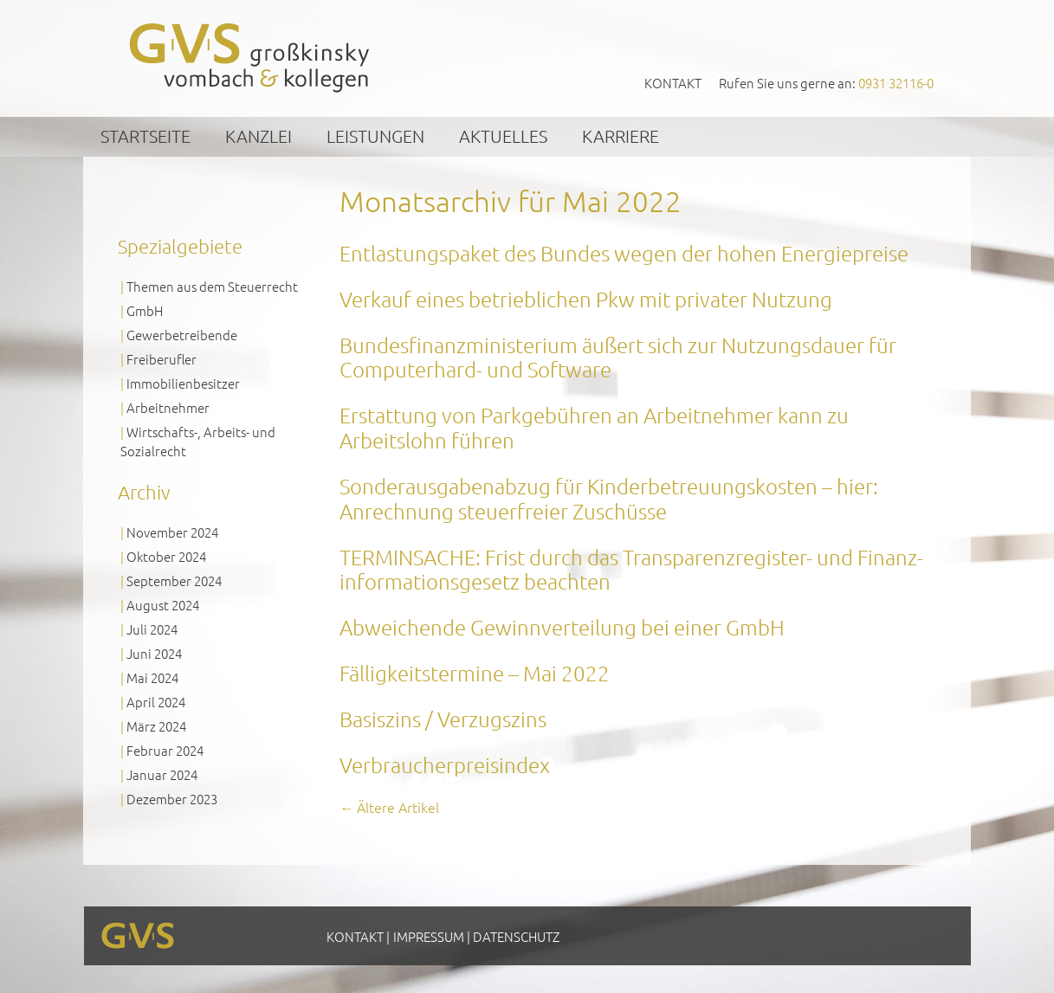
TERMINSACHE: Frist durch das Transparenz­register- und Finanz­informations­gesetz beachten (631, 569)
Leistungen (375, 136)
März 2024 (156, 726)
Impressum (428, 936)
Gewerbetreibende (181, 335)
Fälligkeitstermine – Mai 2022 (474, 673)
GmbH (144, 310)
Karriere (620, 136)
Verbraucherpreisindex (444, 764)
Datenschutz (516, 936)
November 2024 (172, 532)
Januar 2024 (161, 774)
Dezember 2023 (171, 799)
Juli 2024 (152, 629)
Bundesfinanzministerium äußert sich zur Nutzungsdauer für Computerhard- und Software (620, 357)
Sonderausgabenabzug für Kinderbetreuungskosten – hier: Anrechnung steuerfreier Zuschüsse (608, 498)
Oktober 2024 (166, 556)
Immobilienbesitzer (183, 383)
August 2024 (162, 605)
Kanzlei (258, 136)
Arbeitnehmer (168, 407)
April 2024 (155, 702)
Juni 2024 (154, 653)
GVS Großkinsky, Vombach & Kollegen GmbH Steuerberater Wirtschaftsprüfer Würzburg (250, 57)
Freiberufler (161, 359)
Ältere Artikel (389, 806)
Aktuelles (503, 136)
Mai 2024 (152, 677)
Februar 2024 (165, 750)
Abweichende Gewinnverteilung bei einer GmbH (562, 627)
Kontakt (673, 83)
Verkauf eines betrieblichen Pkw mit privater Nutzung (585, 299)
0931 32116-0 (896, 83)
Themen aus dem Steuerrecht (212, 286)
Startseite (145, 136)
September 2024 (174, 580)
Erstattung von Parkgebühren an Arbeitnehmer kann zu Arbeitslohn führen (594, 427)
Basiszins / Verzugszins (442, 719)
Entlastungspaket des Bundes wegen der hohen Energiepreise (624, 253)
